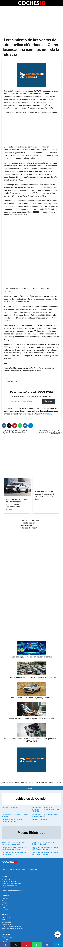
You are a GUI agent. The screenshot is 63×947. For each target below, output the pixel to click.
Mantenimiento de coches (9, 886)
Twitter (4, 907)
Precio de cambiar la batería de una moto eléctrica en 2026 (14, 853)
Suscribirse (48, 401)
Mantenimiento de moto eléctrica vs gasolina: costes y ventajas (14, 848)
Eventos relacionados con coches (12, 883)
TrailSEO (17, 869)
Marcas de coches (7, 879)
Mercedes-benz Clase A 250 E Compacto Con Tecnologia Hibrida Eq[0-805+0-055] (45, 809)
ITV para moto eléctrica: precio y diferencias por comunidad (13, 843)
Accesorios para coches (9, 881)
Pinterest (4, 905)
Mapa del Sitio (6, 917)
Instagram (5, 903)
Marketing (5, 888)
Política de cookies (7, 937)
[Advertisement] (31, 22)
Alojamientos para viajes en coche (12, 890)
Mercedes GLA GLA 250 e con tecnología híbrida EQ (12, 820)
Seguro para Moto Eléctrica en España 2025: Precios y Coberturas (45, 848)
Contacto (4, 941)
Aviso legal (5, 939)
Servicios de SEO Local (9, 924)
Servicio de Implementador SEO (11, 926)
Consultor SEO (6, 922)
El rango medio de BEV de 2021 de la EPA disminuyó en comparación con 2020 (15, 431)
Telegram (5, 898)
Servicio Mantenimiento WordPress (12, 928)
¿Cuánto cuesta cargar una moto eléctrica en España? (43, 843)
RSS (3, 920)
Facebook (5, 909)
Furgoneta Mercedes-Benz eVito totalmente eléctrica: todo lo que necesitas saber (49, 431)
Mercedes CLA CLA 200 (10, 807)
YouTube (4, 900)
